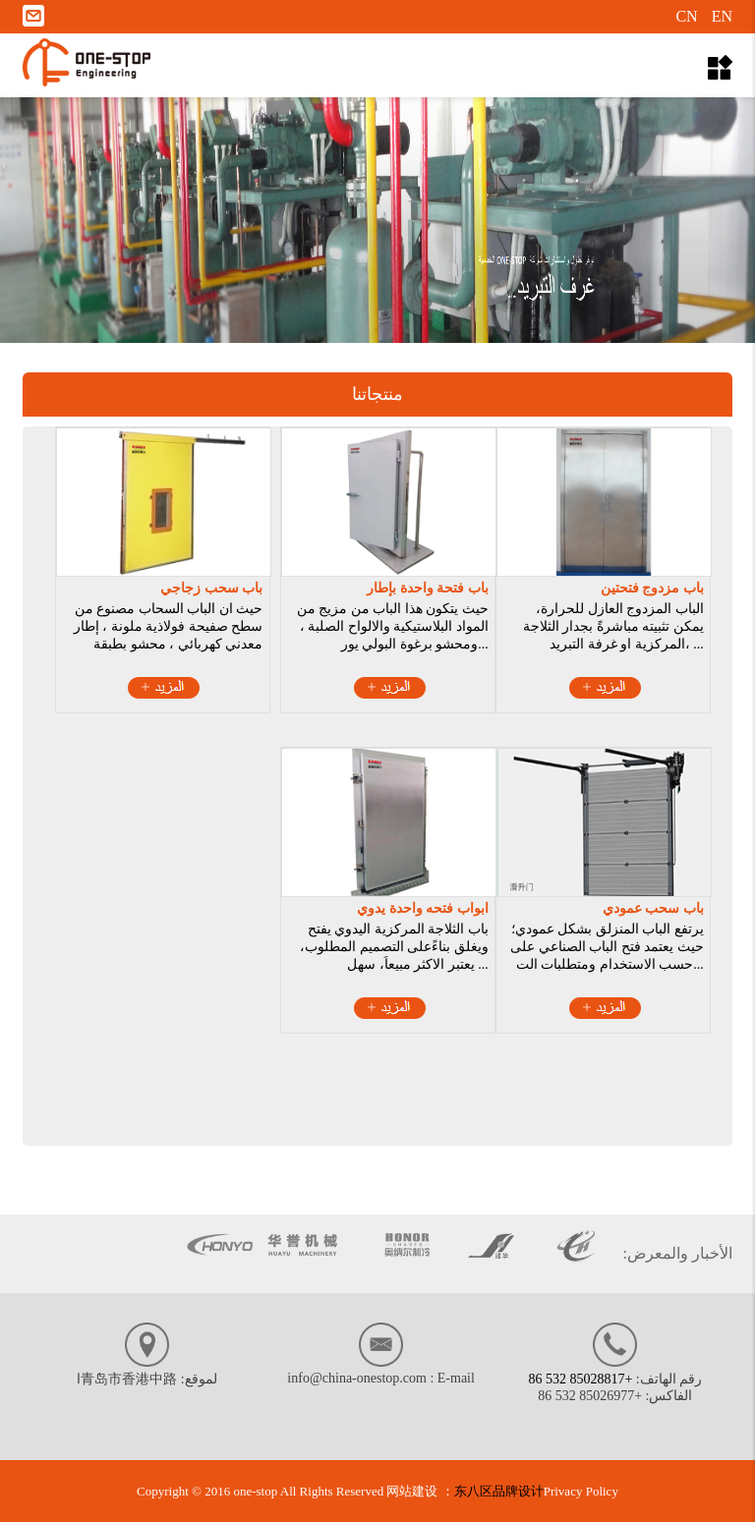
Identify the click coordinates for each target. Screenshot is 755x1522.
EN (722, 16)
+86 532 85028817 (580, 1379)
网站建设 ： (419, 1491)
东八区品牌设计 (499, 1491)
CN (686, 16)
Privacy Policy (581, 1491)
